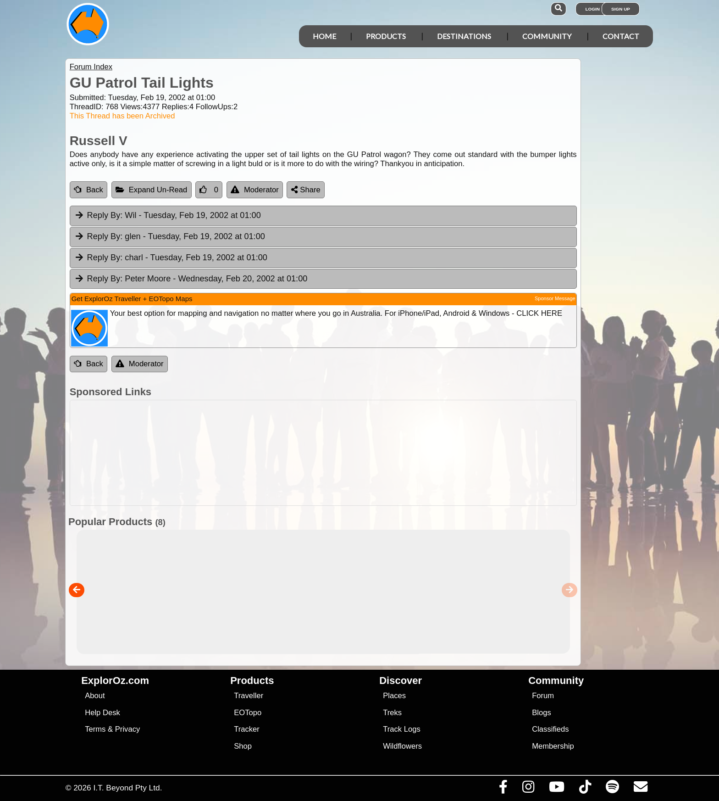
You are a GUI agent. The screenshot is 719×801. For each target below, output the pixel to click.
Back (88, 189)
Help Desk (102, 712)
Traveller (248, 695)
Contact (621, 36)
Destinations (464, 36)
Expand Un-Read (152, 189)
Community (546, 36)
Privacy (127, 729)
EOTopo (247, 712)
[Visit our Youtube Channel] (556, 789)
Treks (392, 712)
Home (324, 36)
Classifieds (550, 729)
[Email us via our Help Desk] (640, 789)
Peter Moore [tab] (191, 279)
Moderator (255, 189)
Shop (243, 746)
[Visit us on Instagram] (528, 789)
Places (394, 695)
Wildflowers (402, 746)
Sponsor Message (555, 298)
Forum (543, 695)
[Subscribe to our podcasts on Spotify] (612, 789)
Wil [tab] (167, 215)
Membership (553, 746)
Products (386, 36)
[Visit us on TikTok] (584, 789)
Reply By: (105, 215)
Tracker (247, 729)
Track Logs (401, 729)
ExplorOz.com (115, 680)
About (95, 695)
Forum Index (91, 66)
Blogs (541, 712)
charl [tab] (170, 257)
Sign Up (620, 8)
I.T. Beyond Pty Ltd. (127, 787)
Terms (95, 729)
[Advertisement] (367, 452)
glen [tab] (169, 236)
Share (306, 189)
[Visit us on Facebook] (503, 789)
